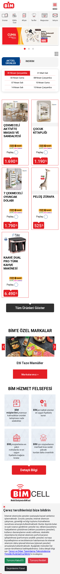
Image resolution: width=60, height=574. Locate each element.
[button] (25, 49)
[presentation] (3, 347)
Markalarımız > (30, 374)
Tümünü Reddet (38, 560)
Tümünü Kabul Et (15, 560)
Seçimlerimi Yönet (15, 568)
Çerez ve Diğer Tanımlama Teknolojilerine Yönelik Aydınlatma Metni (27, 552)
